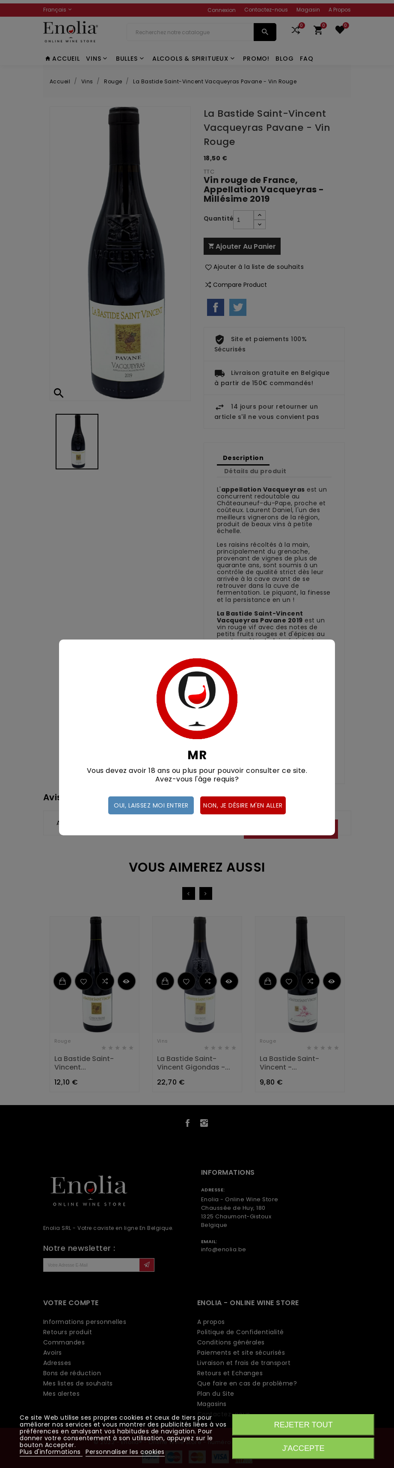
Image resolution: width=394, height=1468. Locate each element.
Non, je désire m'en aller (243, 805)
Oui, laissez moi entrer (151, 805)
